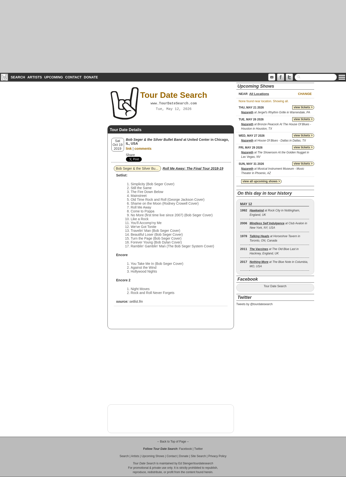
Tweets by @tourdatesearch (254, 304)
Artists (34, 77)
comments (142, 149)
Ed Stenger (185, 463)
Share (130, 155)
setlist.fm (136, 301)
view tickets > (303, 107)
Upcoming (53, 77)
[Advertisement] (173, 36)
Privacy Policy (217, 456)
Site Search (198, 456)
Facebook (185, 449)
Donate (91, 77)
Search (18, 77)
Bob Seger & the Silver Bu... (137, 168)
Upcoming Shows (153, 456)
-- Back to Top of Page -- (173, 441)
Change (305, 94)
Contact (73, 77)
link (129, 149)
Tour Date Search (275, 286)
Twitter (198, 449)
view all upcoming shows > (261, 181)
